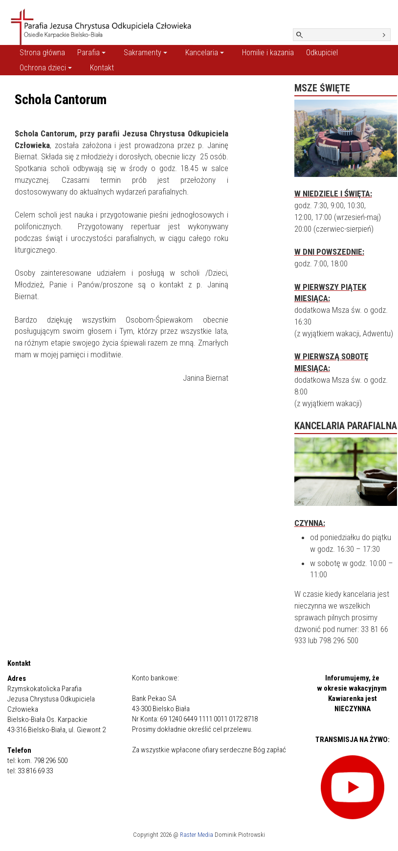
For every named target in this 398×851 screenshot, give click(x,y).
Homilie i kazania (268, 52)
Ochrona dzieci (46, 67)
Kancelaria (204, 52)
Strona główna (42, 52)
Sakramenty (145, 52)
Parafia (91, 52)
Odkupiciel (322, 52)
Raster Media (196, 834)
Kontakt (102, 67)
